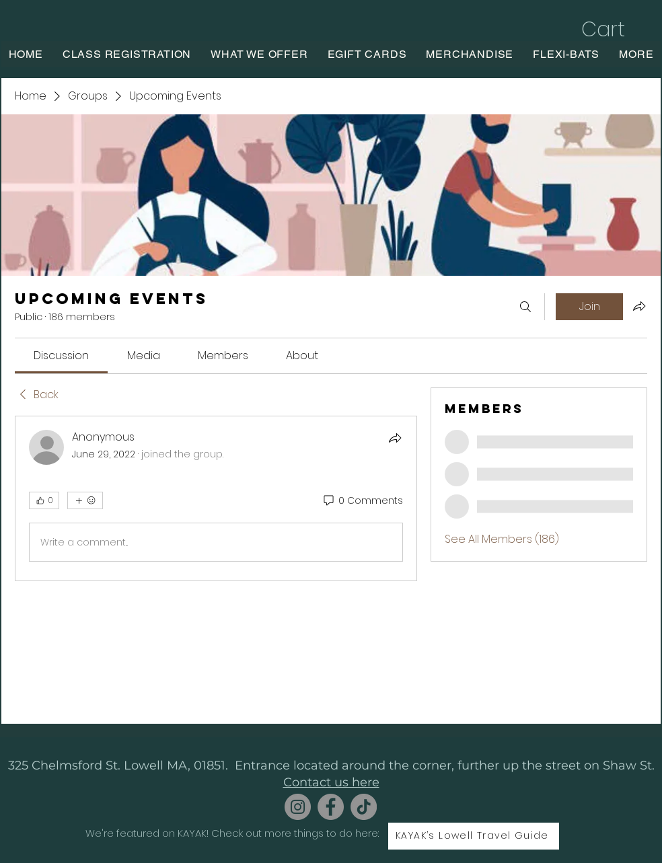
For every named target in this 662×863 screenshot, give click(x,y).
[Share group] (639, 306)
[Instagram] (298, 807)
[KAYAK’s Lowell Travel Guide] (473, 836)
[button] (617, 29)
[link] (61, 355)
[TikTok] (364, 807)
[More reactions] (85, 500)
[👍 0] (44, 500)
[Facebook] (331, 807)
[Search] (525, 306)
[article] (216, 498)
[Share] (395, 438)
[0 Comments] (362, 501)
